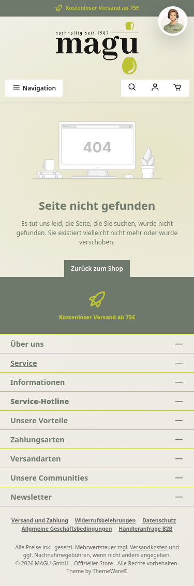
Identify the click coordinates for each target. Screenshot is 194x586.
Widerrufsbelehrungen (105, 520)
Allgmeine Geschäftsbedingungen (67, 528)
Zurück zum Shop (97, 268)
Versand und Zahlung (39, 520)
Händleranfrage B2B (145, 528)
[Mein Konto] (155, 88)
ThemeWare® (110, 571)
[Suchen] (132, 88)
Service (23, 363)
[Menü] (34, 88)
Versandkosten (149, 547)
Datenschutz (159, 520)
